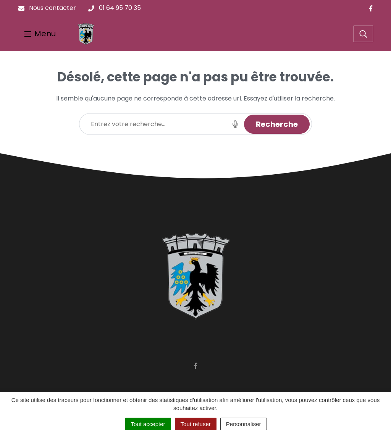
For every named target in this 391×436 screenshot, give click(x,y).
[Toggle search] (363, 34)
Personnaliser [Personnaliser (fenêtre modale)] (243, 424)
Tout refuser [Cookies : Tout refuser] (196, 424)
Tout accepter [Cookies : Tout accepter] (148, 424)
